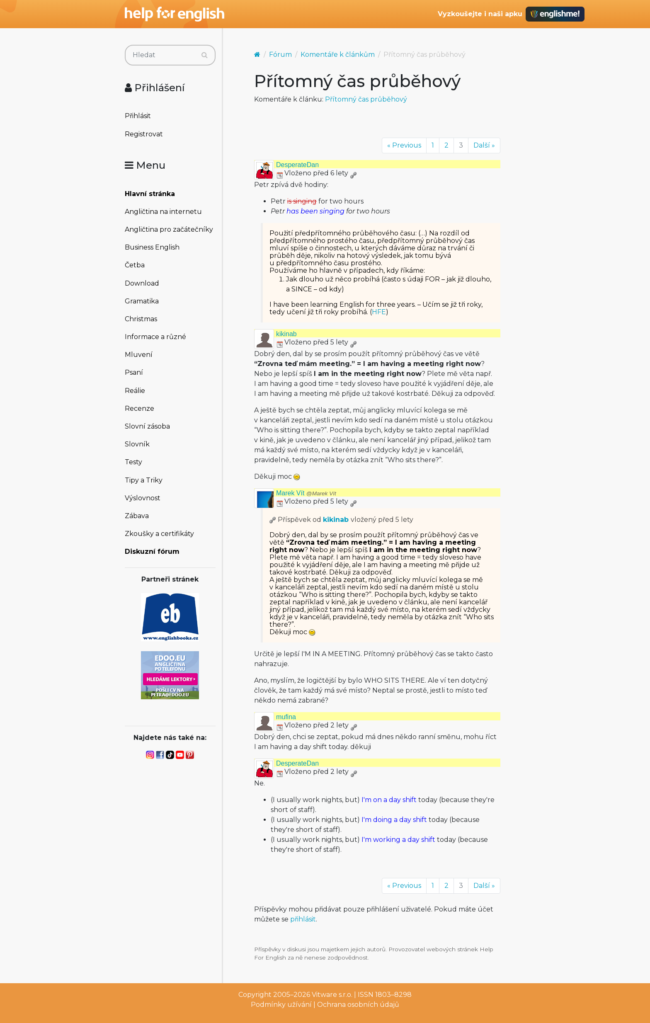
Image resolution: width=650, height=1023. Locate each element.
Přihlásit (138, 116)
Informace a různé (155, 337)
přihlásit (303, 919)
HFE (379, 312)
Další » (484, 145)
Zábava (137, 516)
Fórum (280, 54)
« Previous (404, 145)
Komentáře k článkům (338, 54)
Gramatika (142, 301)
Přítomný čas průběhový (366, 99)
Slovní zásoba (147, 426)
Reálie (135, 391)
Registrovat (144, 134)
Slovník (137, 444)
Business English (152, 247)
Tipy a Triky (143, 480)
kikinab (286, 333)
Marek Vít (306, 493)
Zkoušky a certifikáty (159, 534)
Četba (135, 265)
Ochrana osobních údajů (358, 1004)
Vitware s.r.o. (332, 995)
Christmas (141, 319)
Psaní (134, 372)
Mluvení (139, 355)
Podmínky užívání (281, 1004)
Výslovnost (142, 498)
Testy (133, 462)
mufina (286, 716)
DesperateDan (297, 164)
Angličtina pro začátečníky (169, 229)
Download (142, 283)
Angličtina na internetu (163, 212)
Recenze (139, 408)
